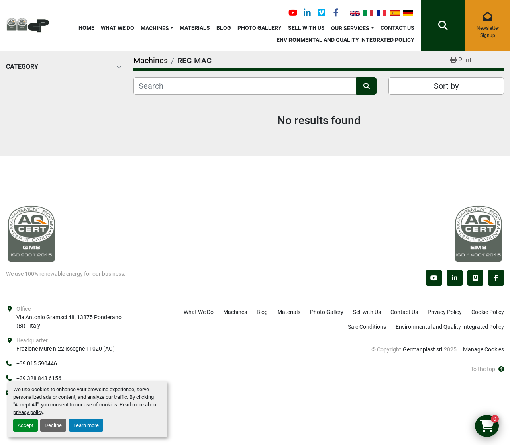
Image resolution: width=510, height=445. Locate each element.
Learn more (86, 425)
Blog (223, 28)
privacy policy (28, 412)
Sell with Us (306, 28)
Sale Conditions (367, 327)
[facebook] (336, 12)
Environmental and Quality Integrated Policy (345, 40)
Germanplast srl (422, 349)
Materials (195, 28)
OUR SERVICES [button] (350, 28)
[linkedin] (307, 12)
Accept (25, 425)
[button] (157, 27)
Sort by (446, 86)
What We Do (117, 28)
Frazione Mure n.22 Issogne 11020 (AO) (65, 348)
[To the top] (487, 369)
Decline (53, 425)
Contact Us (397, 28)
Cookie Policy (487, 312)
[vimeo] (321, 12)
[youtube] (292, 12)
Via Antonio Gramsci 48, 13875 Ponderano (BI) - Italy (69, 321)
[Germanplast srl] (31, 233)
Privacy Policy (445, 312)
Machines (155, 28)
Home (86, 28)
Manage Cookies (483, 349)
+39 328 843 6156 (38, 378)
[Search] (244, 86)
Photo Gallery (259, 28)
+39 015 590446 (36, 363)
